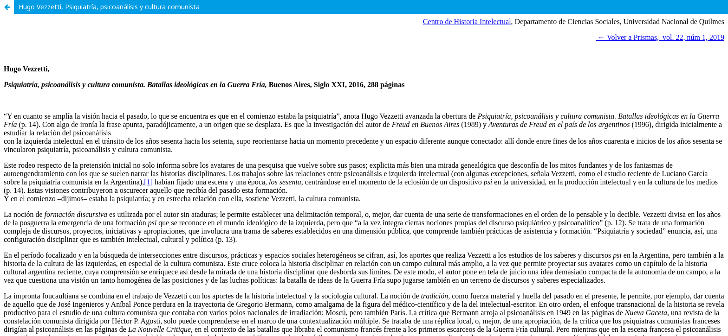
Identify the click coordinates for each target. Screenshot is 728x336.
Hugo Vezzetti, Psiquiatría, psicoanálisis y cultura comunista (109, 6)
